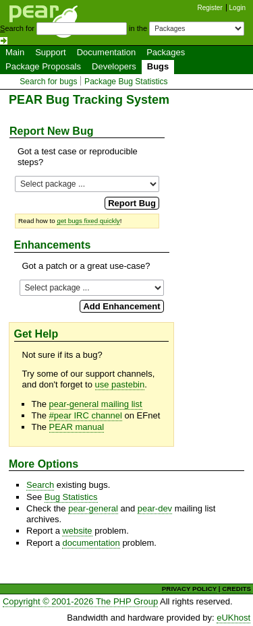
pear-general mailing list (95, 404)
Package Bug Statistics (126, 81)
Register (210, 7)
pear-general (93, 508)
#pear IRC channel (85, 415)
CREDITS (236, 588)
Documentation (106, 52)
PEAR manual (77, 427)
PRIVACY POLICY (189, 588)
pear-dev (155, 508)
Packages (165, 52)
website (77, 531)
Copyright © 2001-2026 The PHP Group (80, 601)
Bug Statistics (71, 497)
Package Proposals (43, 66)
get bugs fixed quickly (88, 220)
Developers (114, 66)
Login (237, 7)
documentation (90, 543)
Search (40, 485)
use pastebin (120, 384)
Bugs (158, 66)
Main (14, 52)
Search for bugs (48, 81)
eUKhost (233, 618)
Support (50, 52)
